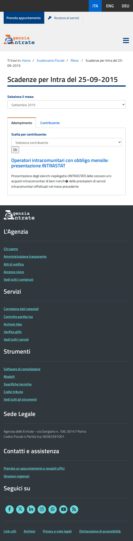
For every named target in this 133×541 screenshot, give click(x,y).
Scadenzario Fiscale (51, 60)
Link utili (10, 531)
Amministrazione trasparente (25, 256)
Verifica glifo (13, 331)
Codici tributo (13, 391)
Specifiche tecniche (18, 384)
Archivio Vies (13, 324)
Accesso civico (14, 271)
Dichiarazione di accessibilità (100, 531)
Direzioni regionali (16, 476)
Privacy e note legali (57, 531)
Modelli (9, 376)
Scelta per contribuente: (29, 134)
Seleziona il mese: (20, 96)
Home (26, 60)
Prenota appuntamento (23, 17)
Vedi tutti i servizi (16, 339)
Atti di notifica (14, 264)
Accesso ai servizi (63, 17)
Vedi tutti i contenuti (18, 279)
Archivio (29, 531)
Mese (75, 60)
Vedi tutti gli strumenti (20, 399)
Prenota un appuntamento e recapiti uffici (34, 468)
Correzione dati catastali (21, 308)
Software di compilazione (22, 368)
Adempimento (21, 122)
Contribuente (50, 122)
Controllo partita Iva (18, 316)
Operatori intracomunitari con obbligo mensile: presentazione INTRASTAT (60, 163)
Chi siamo (11, 248)
